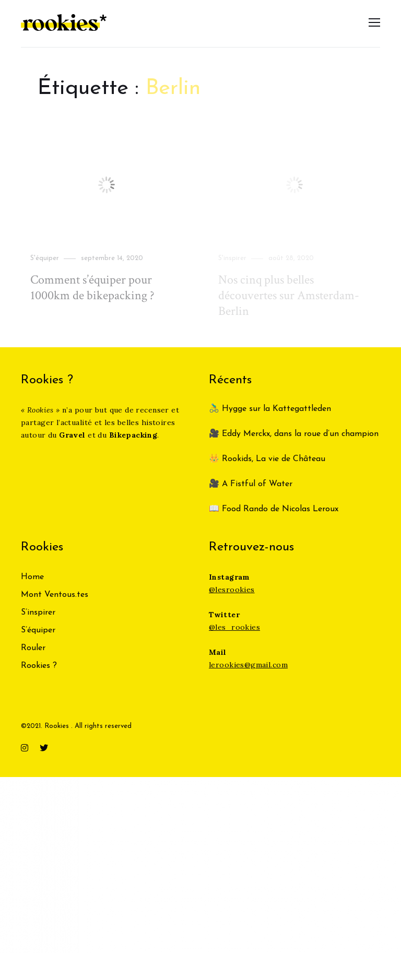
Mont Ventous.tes (54, 595)
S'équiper (44, 258)
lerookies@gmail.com (248, 664)
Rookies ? (39, 666)
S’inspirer (38, 612)
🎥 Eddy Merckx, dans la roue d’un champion (294, 434)
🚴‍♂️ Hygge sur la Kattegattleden (270, 409)
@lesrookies (232, 589)
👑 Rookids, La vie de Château (267, 459)
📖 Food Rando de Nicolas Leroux (273, 509)
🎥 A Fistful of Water (252, 484)
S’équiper (38, 630)
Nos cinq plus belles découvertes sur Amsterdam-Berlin (288, 295)
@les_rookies (234, 627)
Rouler (33, 648)
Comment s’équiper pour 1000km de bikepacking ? (92, 287)
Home (32, 577)
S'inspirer (232, 258)
